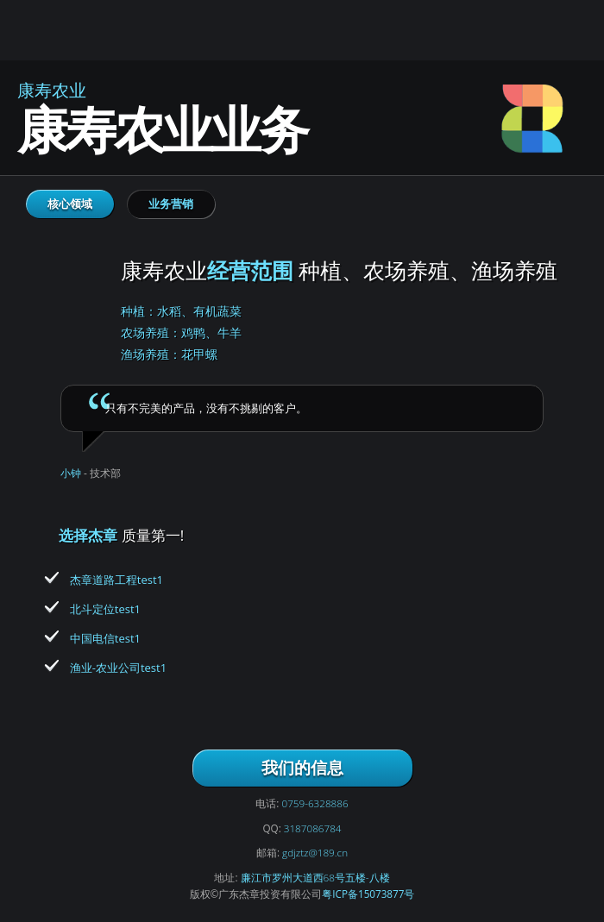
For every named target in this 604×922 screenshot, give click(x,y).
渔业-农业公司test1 (118, 667)
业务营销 (170, 203)
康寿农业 (60, 299)
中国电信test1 (105, 638)
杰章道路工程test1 (116, 579)
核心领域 (69, 203)
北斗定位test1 (105, 609)
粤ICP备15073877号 (368, 893)
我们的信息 (302, 767)
